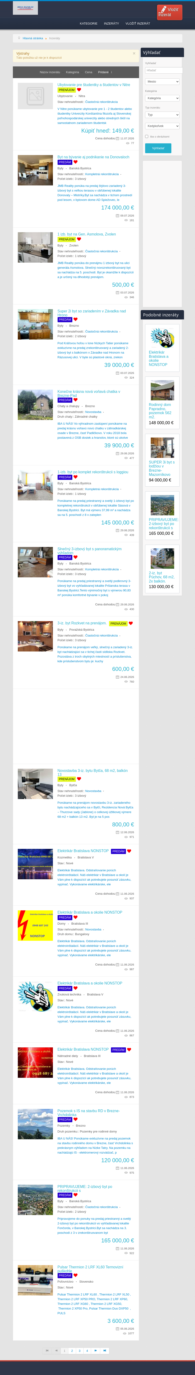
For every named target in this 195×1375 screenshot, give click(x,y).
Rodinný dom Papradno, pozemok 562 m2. (160, 411)
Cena (89, 72)
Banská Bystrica (80, 168)
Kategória (73, 72)
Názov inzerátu (50, 72)
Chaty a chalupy (68, 406)
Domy (62, 923)
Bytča (73, 785)
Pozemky (64, 1125)
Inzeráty (111, 23)
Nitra (82, 96)
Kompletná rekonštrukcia (102, 174)
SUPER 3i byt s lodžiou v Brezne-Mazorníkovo (162, 468)
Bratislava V (85, 857)
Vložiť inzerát (168, 12)
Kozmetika (65, 857)
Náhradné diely (68, 1056)
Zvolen (73, 245)
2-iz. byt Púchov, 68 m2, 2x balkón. (162, 577)
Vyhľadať (150, 63)
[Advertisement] (76, 726)
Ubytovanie (65, 96)
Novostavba (93, 412)
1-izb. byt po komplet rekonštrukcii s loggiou (93, 472)
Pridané (103, 72)
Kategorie (88, 23)
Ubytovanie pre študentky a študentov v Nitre (94, 85)
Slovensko (86, 1281)
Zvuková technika (69, 994)
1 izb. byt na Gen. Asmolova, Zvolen (87, 234)
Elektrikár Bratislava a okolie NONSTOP (90, 912)
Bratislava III (79, 923)
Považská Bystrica (81, 629)
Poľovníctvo (66, 1281)
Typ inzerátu (152, 107)
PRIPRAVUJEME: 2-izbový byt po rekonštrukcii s (162, 524)
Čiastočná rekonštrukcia (101, 102)
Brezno (74, 325)
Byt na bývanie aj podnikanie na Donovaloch (93, 157)
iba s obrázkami (159, 136)
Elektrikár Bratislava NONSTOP (83, 851)
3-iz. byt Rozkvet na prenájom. (82, 623)
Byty (60, 168)
